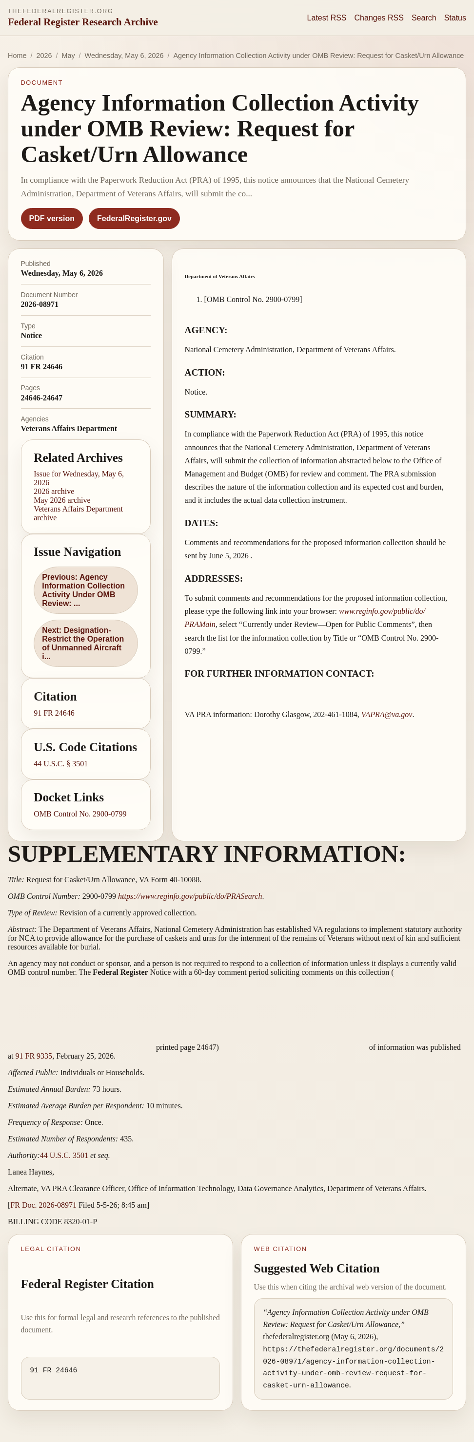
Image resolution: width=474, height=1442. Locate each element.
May (68, 55)
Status (455, 18)
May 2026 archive (62, 500)
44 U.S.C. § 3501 (61, 763)
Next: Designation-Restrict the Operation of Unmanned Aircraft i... (83, 643)
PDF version (52, 218)
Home (17, 55)
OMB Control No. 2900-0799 (80, 814)
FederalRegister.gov (134, 218)
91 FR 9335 (34, 1056)
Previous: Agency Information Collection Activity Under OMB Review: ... (83, 590)
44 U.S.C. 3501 (64, 1155)
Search (424, 18)
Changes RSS (379, 18)
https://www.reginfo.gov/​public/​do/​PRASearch (190, 896)
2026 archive (54, 491)
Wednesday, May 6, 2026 (124, 55)
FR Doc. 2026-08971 (43, 1205)
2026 (44, 55)
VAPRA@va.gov (387, 714)
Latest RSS (327, 18)
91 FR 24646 (54, 713)
